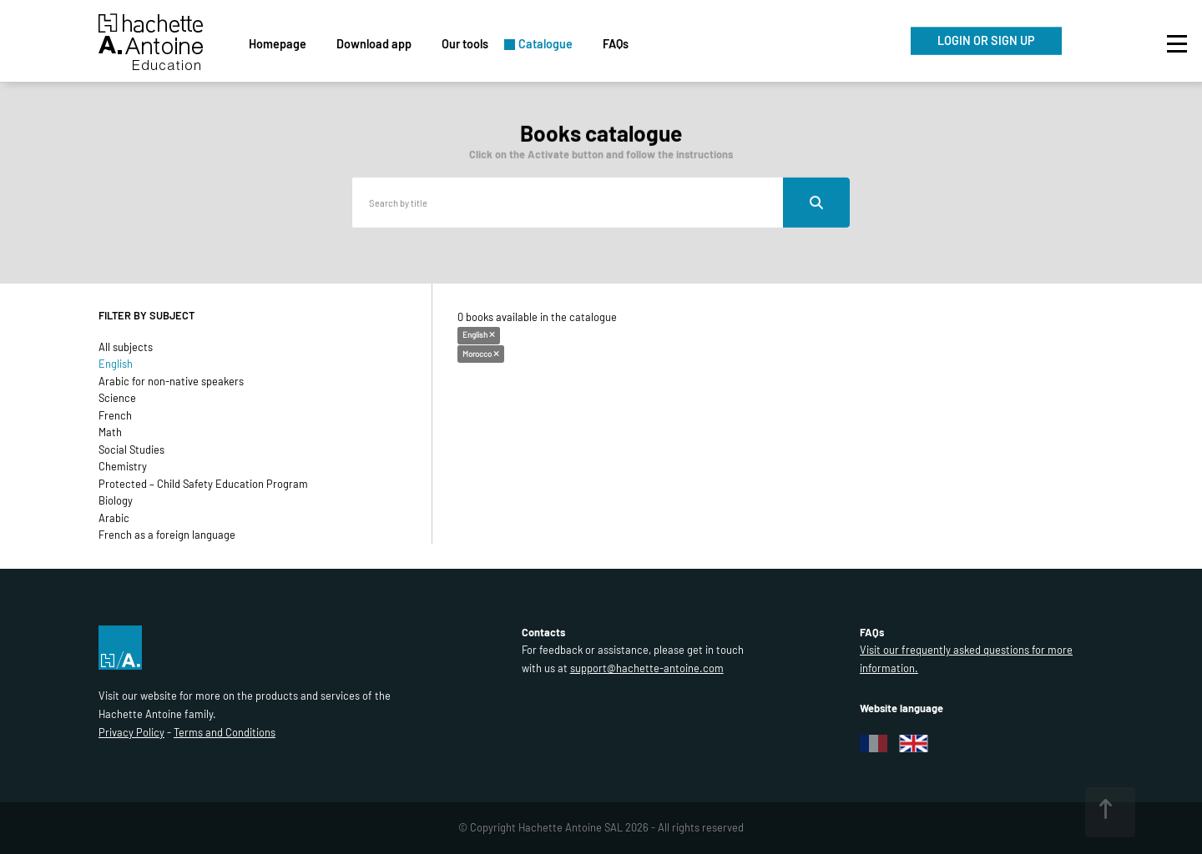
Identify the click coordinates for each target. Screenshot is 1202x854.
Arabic (113, 518)
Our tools (465, 44)
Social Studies (131, 449)
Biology (115, 500)
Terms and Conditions (224, 732)
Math (110, 432)
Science (117, 397)
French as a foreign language (166, 534)
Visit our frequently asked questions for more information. (966, 659)
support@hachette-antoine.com (647, 668)
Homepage (277, 44)
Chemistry (122, 466)
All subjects (125, 347)
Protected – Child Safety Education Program (203, 483)
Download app (374, 44)
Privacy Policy (131, 732)
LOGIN (986, 40)
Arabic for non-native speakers (171, 381)
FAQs (616, 44)
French (115, 415)
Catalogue (545, 44)
